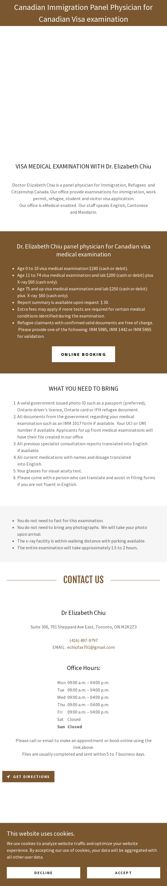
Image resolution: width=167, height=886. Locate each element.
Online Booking (83, 354)
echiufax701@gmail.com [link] (91, 647)
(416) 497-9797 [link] (83, 640)
